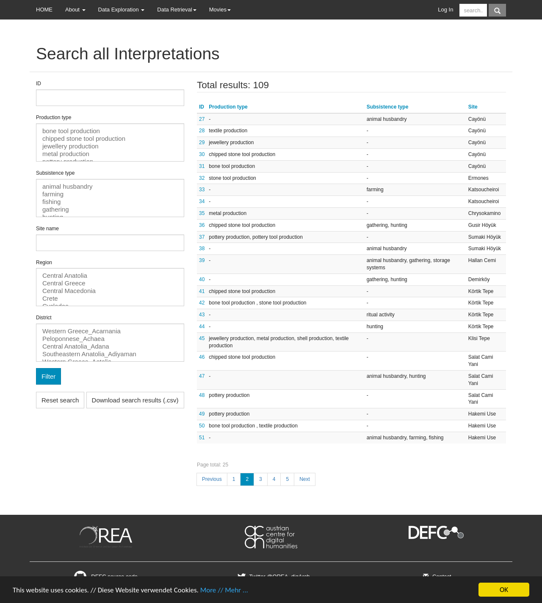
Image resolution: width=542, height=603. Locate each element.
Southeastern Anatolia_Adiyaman (110, 354)
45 (202, 338)
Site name (47, 229)
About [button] (75, 9)
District (44, 318)
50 (202, 426)
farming (110, 194)
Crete (110, 298)
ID (38, 84)
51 (202, 438)
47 (202, 376)
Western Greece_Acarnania (110, 331)
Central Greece (110, 283)
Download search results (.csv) (135, 400)
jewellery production (110, 146)
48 (202, 395)
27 (202, 119)
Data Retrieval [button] (176, 9)
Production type (53, 117)
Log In (445, 9)
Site (473, 107)
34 (202, 201)
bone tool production (110, 131)
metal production (110, 154)
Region (44, 262)
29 (202, 142)
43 (202, 315)
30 (202, 154)
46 (202, 357)
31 (202, 166)
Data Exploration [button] (121, 9)
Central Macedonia (110, 291)
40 (202, 279)
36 (202, 225)
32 (202, 178)
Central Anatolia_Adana (110, 346)
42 (202, 303)
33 (202, 190)
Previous (212, 479)
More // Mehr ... (224, 590)
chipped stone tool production (110, 138)
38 (202, 248)
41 (202, 291)
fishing (110, 202)
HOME (44, 9)
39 (202, 260)
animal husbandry (110, 186)
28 (202, 131)
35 (202, 213)
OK (504, 589)
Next (304, 479)
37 (202, 237)
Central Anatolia (110, 275)
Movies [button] (220, 9)
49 (202, 414)
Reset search (60, 400)
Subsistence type (55, 173)
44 (202, 326)
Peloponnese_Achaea (110, 339)
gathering (110, 209)
